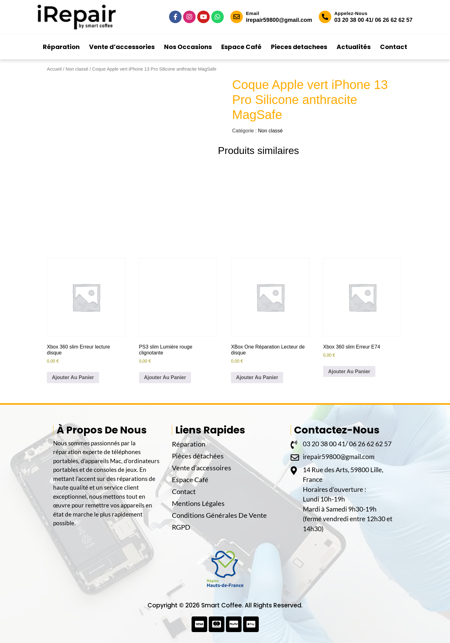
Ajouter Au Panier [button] (73, 377)
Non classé (77, 69)
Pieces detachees (299, 46)
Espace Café (241, 46)
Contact (393, 46)
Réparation (61, 46)
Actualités (354, 46)
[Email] (236, 17)
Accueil (54, 69)
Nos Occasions (188, 46)
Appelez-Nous (351, 13)
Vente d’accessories (122, 46)
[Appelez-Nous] (325, 17)
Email (252, 13)
